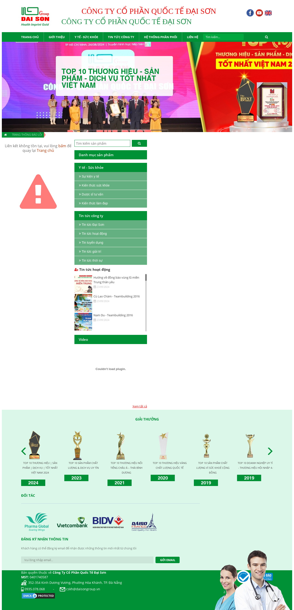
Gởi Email (167, 560)
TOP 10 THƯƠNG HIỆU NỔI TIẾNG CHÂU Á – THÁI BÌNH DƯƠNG (126, 467)
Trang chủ (45, 150)
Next (271, 451)
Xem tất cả (140, 406)
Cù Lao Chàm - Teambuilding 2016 (116, 296)
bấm (62, 145)
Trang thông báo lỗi (27, 135)
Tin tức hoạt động (92, 269)
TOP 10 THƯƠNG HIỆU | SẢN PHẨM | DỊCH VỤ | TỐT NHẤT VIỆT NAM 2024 (40, 467)
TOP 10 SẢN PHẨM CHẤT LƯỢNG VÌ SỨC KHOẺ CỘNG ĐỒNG (212, 467)
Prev (24, 451)
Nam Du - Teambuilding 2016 (113, 315)
